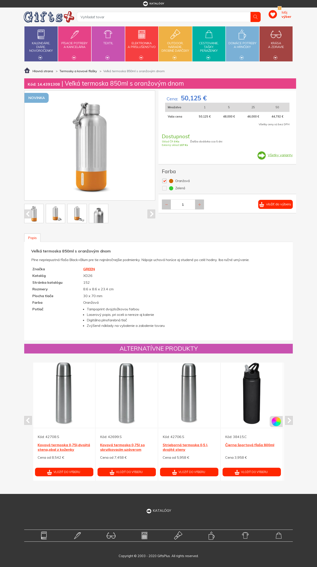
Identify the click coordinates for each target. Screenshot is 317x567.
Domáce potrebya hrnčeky (242, 42)
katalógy (153, 4)
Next (151, 214)
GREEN (89, 269)
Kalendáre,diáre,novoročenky (41, 43)
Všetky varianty (280, 155)
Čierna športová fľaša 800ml (249, 445)
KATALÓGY (158, 510)
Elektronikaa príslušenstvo (141, 42)
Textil (108, 40)
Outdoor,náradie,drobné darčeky (175, 43)
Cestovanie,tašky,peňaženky (209, 43)
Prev (28, 214)
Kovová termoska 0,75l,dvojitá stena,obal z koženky (64, 447)
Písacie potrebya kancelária (74, 42)
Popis (32, 238)
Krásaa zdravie (276, 42)
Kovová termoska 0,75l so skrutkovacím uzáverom (122, 447)
